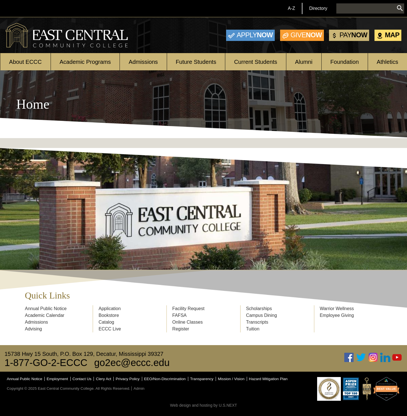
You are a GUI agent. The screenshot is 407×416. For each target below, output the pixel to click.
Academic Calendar (44, 315)
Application (110, 308)
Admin (138, 388)
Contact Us (81, 379)
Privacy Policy (128, 379)
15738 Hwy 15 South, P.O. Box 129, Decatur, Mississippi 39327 (84, 354)
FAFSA (179, 315)
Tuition (252, 328)
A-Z (291, 8)
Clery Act (103, 379)
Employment (57, 379)
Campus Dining (261, 315)
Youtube (397, 357)
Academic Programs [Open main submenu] (85, 62)
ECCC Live (110, 328)
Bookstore (109, 315)
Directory (318, 8)
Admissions (36, 322)
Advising (33, 328)
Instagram (373, 357)
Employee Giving (337, 315)
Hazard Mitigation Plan (268, 379)
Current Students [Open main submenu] (255, 62)
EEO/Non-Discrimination (165, 379)
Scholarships (259, 308)
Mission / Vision (231, 379)
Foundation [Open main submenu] (344, 62)
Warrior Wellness (337, 308)
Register (180, 328)
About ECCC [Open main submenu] (25, 62)
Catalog (106, 322)
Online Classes (187, 322)
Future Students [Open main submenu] (196, 62)
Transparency (202, 379)
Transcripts (257, 322)
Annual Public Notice (46, 308)
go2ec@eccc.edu (132, 362)
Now (255, 35)
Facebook (349, 357)
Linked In (385, 357)
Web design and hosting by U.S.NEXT (203, 405)
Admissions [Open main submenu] (143, 62)
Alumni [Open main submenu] (304, 62)
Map (392, 35)
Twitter (361, 357)
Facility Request (188, 308)
